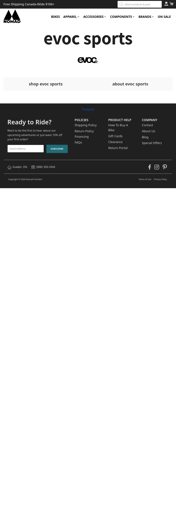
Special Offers (152, 143)
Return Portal (118, 148)
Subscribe (57, 148)
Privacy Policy (160, 179)
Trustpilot (88, 109)
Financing (82, 136)
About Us (148, 131)
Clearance (115, 142)
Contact (147, 125)
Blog (145, 137)
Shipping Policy (86, 125)
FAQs (78, 142)
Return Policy (84, 131)
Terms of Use (145, 179)
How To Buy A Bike (118, 127)
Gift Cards (115, 136)
